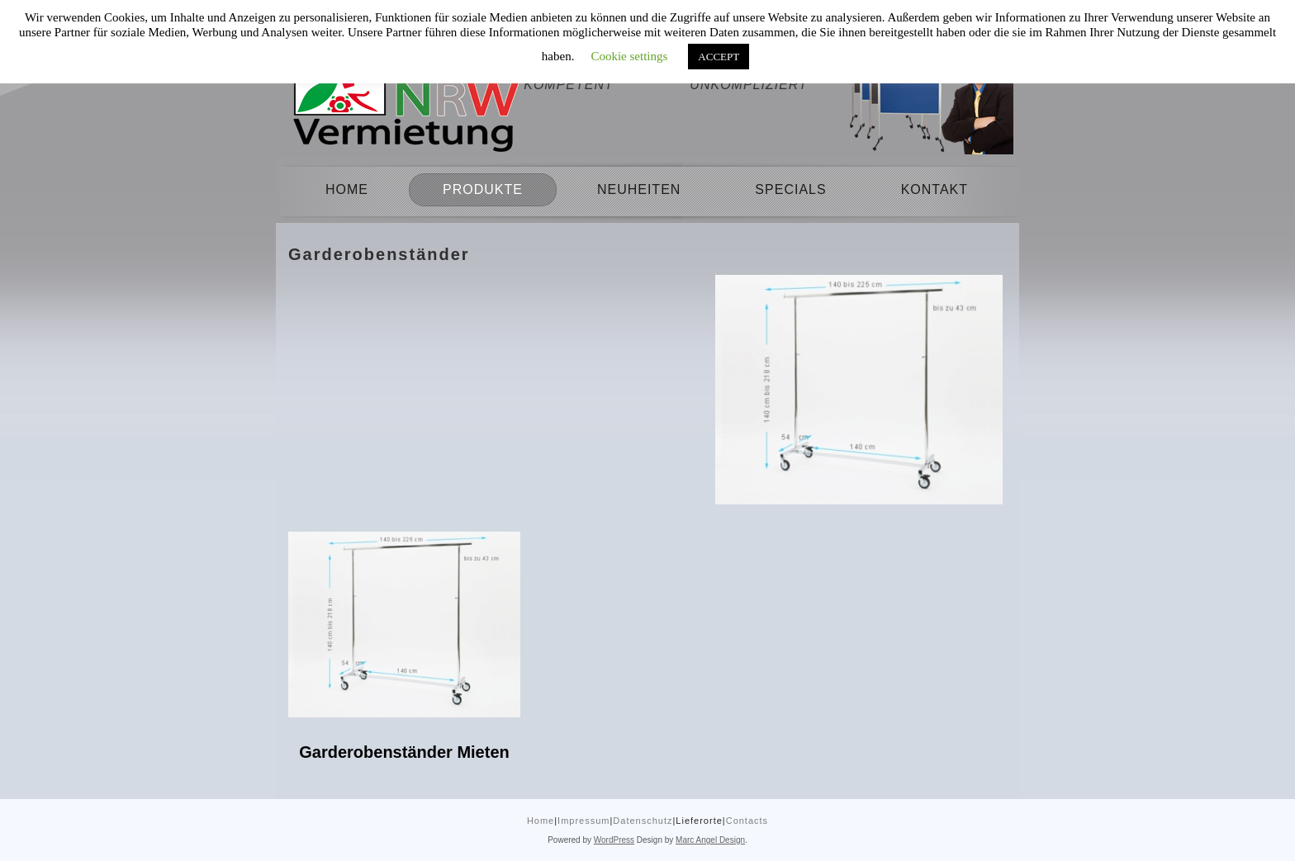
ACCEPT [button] (718, 56)
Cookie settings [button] (629, 56)
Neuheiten (639, 189)
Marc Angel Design (710, 839)
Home (346, 189)
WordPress (614, 839)
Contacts (747, 821)
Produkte (483, 189)
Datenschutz (642, 821)
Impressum (583, 821)
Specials (790, 189)
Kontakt (934, 189)
